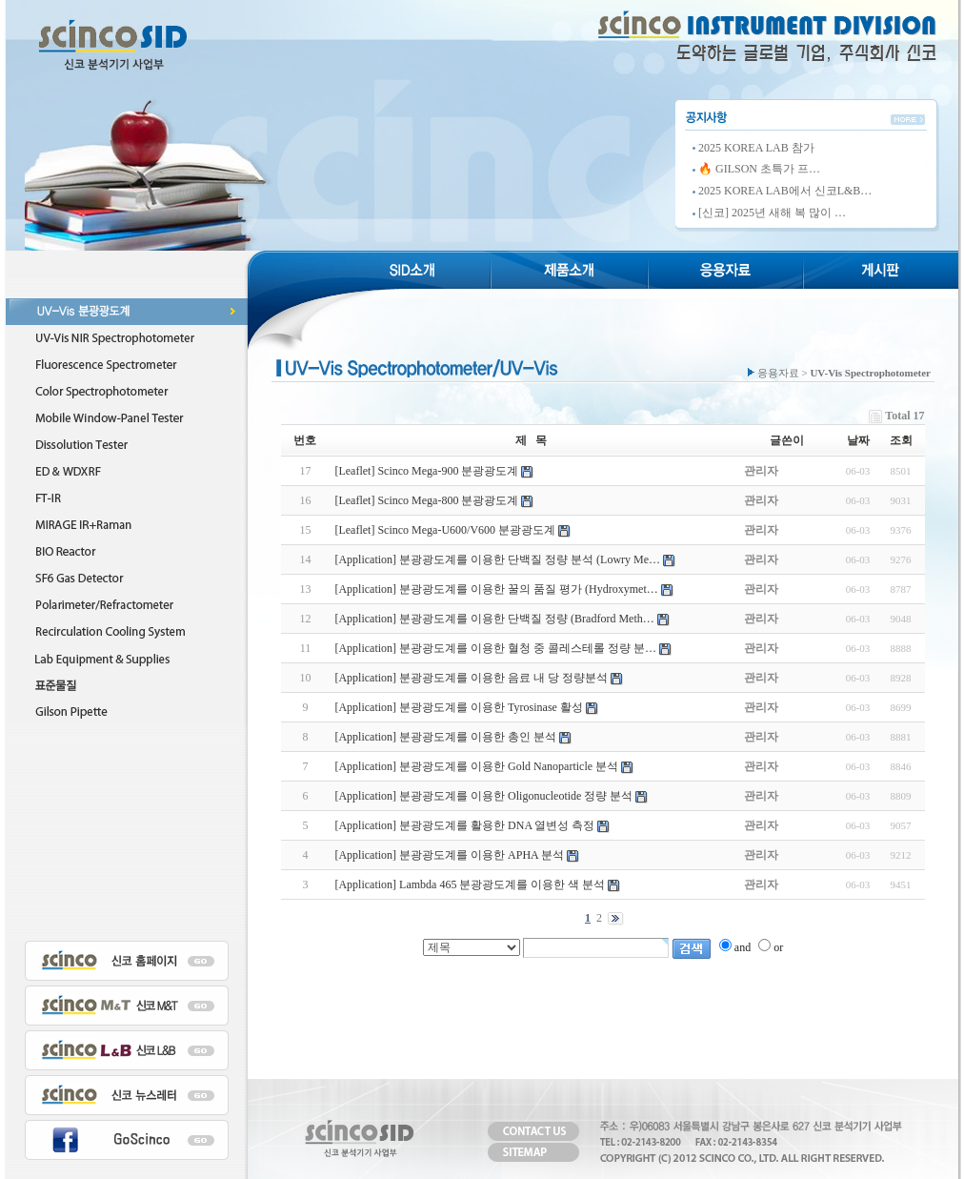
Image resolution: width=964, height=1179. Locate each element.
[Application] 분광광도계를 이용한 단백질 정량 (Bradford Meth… (493, 618)
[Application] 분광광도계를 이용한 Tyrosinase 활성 (458, 707)
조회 (901, 440)
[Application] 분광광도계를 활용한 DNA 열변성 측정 (464, 825)
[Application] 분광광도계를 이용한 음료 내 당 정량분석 (471, 677)
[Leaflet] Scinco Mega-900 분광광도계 (426, 471)
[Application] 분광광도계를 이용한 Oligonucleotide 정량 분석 (483, 796)
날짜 (858, 440)
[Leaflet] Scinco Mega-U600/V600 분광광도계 (444, 530)
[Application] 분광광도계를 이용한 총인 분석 (445, 736)
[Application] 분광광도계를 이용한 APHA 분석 (449, 855)
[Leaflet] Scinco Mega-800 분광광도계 (426, 500)
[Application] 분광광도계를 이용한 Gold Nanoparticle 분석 (476, 766)
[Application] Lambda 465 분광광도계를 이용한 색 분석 (469, 884)
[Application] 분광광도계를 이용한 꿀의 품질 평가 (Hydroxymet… (495, 589)
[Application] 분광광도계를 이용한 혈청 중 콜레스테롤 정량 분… (495, 648)
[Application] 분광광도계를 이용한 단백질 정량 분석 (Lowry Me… (497, 559)
